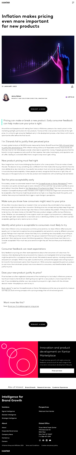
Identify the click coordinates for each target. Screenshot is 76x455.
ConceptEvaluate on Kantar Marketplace (53, 183)
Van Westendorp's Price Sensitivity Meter (40, 188)
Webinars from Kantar (46, 411)
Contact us (5, 438)
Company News (7, 434)
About (4, 427)
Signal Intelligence (8, 411)
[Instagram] (40, 440)
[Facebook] (43, 440)
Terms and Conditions (32, 445)
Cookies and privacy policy (49, 445)
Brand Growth (30, 387)
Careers (4, 441)
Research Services (44, 387)
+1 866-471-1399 (45, 436)
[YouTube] (47, 440)
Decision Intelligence (9, 415)
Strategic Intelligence (9, 418)
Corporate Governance (10, 431)
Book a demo (6, 288)
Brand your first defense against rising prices (23, 306)
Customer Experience (60, 387)
